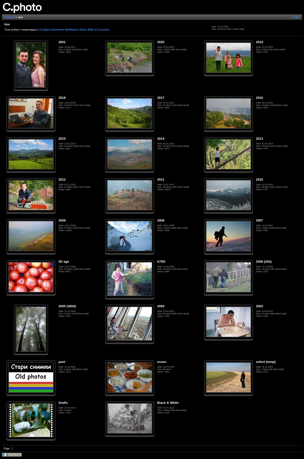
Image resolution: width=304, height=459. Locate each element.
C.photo (9, 17)
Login (296, 17)
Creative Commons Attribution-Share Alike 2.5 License (74, 29)
